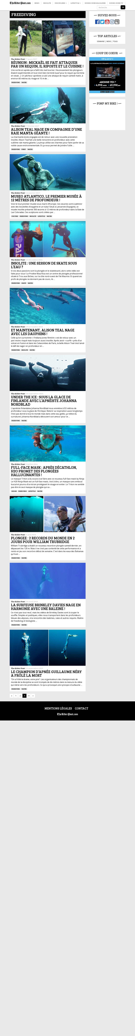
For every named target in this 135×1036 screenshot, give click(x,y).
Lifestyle (76, 3)
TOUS (115, 41)
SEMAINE (101, 41)
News (36, 3)
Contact (81, 1024)
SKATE (24, 362)
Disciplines (61, 3)
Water (24, 82)
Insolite (47, 3)
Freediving (16, 82)
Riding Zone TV (116, 3)
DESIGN (14, 688)
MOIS (108, 41)
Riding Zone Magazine (95, 3)
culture (15, 256)
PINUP (24, 149)
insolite (33, 256)
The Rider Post (18, 59)
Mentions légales (58, 1024)
